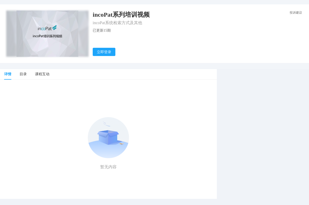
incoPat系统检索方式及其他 (117, 23)
